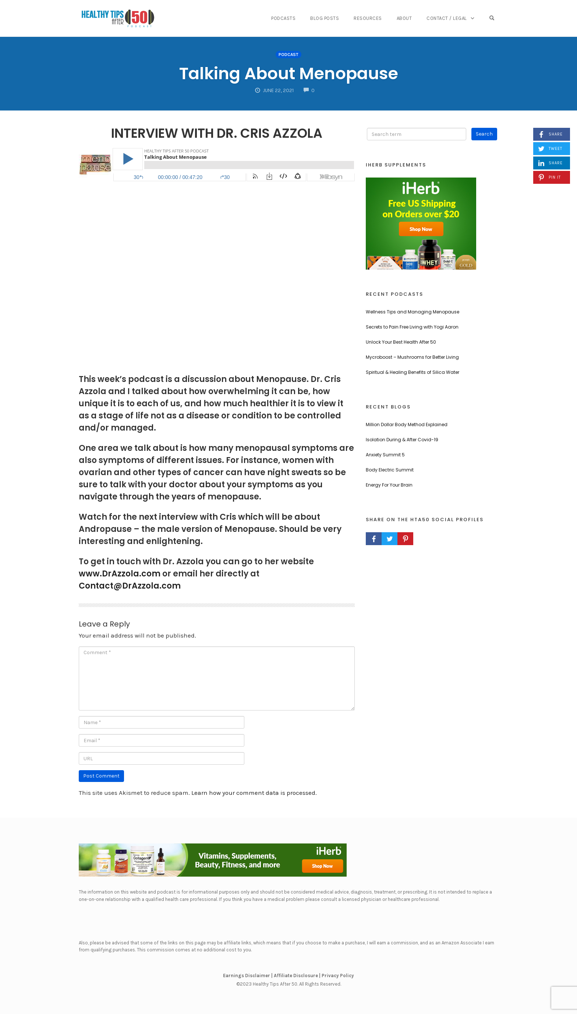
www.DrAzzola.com (119, 573)
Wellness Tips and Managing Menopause (412, 312)
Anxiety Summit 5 (385, 455)
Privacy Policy (338, 975)
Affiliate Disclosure (296, 975)
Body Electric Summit (390, 470)
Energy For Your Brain (389, 485)
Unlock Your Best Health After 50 (401, 342)
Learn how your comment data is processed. (254, 792)
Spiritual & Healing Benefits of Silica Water (412, 372)
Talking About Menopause (288, 73)
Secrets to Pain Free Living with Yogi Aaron (412, 327)
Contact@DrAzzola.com (130, 586)
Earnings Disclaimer (246, 975)
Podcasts (283, 18)
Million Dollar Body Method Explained (406, 424)
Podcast (288, 54)
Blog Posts (324, 18)
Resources (368, 18)
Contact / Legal (446, 18)
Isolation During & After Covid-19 (402, 439)
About (404, 18)
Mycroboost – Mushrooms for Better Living (412, 357)
